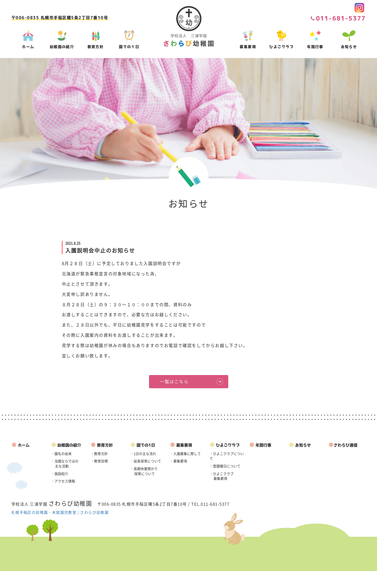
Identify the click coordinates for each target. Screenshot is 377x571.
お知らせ (300, 445)
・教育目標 (99, 460)
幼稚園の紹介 (66, 445)
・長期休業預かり (144, 471)
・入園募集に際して (185, 453)
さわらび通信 (342, 445)
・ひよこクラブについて (227, 456)
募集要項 (181, 445)
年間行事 (260, 445)
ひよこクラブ (225, 445)
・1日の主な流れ (143, 453)
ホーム (20, 445)
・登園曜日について (225, 465)
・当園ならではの (64, 463)
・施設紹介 (59, 473)
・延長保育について (145, 460)
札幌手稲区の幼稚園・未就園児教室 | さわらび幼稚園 (60, 512)
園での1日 (142, 445)
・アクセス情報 (63, 480)
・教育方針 (99, 453)
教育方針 (102, 445)
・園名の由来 (61, 453)
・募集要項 (178, 460)
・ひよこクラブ (222, 476)
